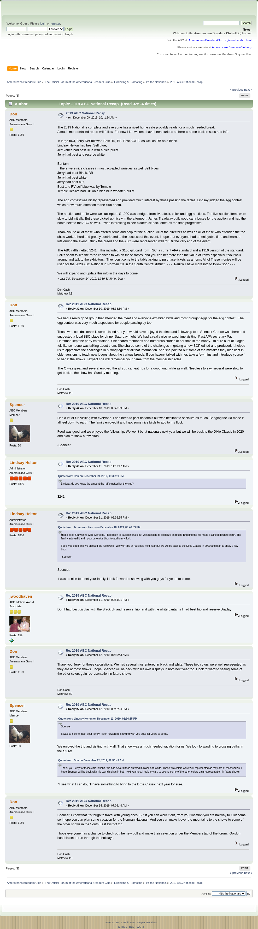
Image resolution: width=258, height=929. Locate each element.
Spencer (17, 404)
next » (248, 89)
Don (13, 114)
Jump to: (206, 893)
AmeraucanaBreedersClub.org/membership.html (220, 40)
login (43, 23)
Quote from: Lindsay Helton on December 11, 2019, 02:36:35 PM (97, 718)
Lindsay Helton (23, 462)
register (55, 23)
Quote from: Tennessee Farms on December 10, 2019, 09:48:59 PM (99, 527)
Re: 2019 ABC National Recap (89, 304)
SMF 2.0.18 (112, 922)
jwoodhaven (20, 596)
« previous (236, 89)
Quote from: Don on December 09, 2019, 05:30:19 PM (91, 476)
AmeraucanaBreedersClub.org (231, 47)
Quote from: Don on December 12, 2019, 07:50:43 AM (91, 760)
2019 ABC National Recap (85, 113)
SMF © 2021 (128, 922)
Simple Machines (147, 922)
